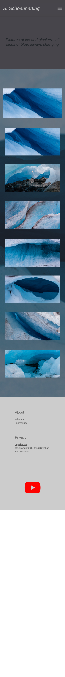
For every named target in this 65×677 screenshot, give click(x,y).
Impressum (21, 423)
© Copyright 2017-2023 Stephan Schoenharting (32, 450)
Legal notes (21, 444)
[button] (7, 103)
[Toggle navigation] (59, 8)
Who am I (20, 419)
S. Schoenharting (9, 8)
